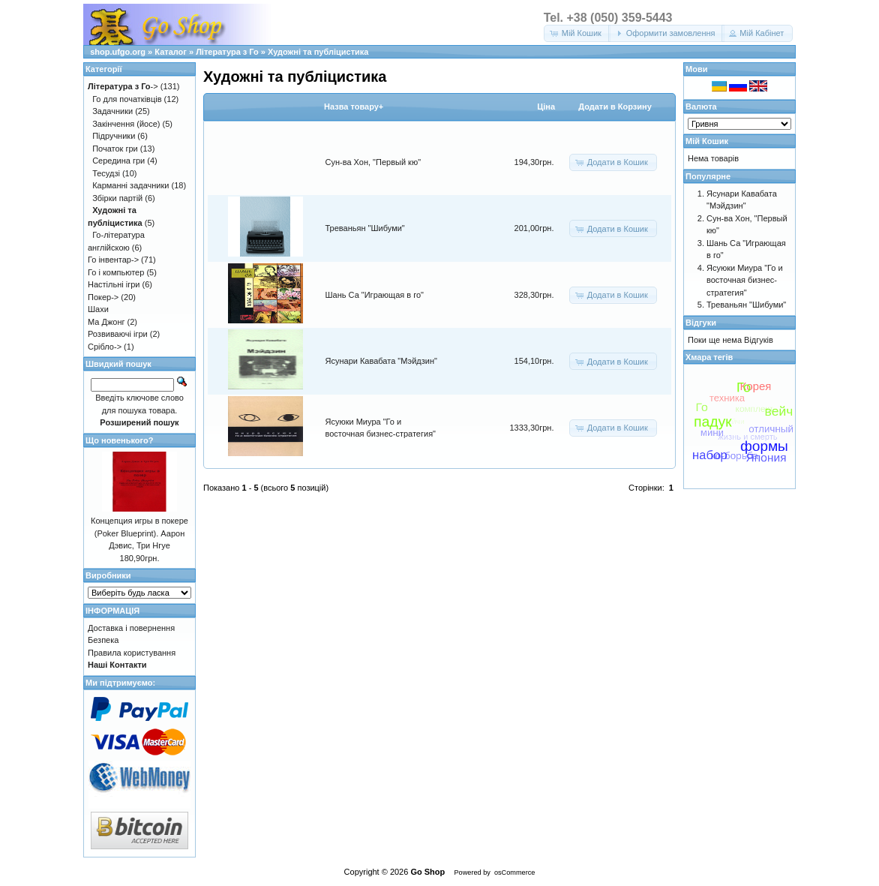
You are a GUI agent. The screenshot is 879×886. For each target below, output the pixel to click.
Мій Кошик (707, 141)
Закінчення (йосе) (126, 123)
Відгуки (701, 322)
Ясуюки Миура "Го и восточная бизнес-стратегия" (744, 280)
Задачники (112, 111)
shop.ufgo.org (118, 51)
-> (123, 86)
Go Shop (427, 871)
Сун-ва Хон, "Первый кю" (374, 162)
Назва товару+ (353, 106)
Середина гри (118, 160)
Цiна (546, 106)
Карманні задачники (130, 185)
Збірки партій (117, 198)
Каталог (170, 51)
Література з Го (227, 51)
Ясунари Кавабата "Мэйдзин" (381, 360)
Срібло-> (105, 346)
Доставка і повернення (131, 627)
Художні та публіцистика (318, 51)
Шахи (98, 309)
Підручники (113, 135)
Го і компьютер (116, 272)
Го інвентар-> (113, 259)
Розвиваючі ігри (118, 333)
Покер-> (103, 297)
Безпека (103, 639)
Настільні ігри (114, 284)
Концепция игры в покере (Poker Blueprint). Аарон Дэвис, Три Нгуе (139, 533)
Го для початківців (126, 99)
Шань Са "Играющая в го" (375, 294)
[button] (577, 33)
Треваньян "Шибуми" (365, 228)
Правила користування (132, 652)
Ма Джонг (106, 321)
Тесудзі (106, 173)
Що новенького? (119, 440)
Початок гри (115, 148)
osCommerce (514, 872)
